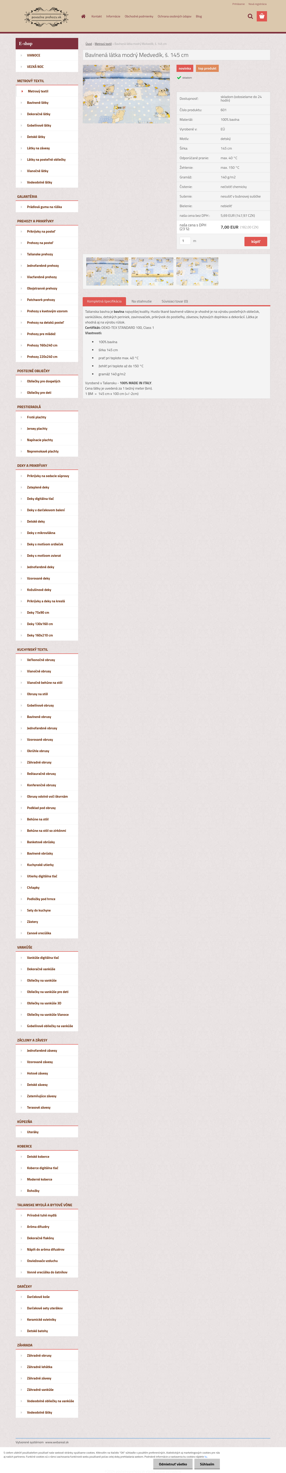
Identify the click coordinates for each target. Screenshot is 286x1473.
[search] (250, 16)
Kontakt (97, 16)
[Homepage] (83, 16)
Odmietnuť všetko (173, 1464)
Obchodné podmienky (139, 16)
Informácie (113, 16)
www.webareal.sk (57, 1442)
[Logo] (46, 16)
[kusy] (185, 241)
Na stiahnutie (142, 301)
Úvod (89, 44)
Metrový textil (103, 44)
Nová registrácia (257, 4)
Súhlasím (207, 1464)
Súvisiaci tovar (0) (175, 301)
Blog (199, 16)
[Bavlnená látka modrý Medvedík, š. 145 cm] (126, 66)
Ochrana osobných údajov (174, 16)
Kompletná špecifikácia (104, 301)
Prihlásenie (238, 4)
